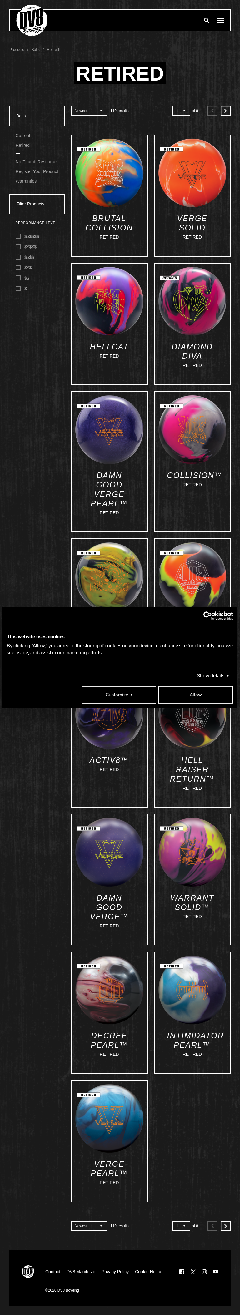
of (195, 111)
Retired (23, 145)
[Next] (226, 111)
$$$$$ (26, 247)
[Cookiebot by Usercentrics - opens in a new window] (205, 615)
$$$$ (25, 257)
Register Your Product (37, 171)
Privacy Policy (115, 1271)
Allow (196, 694)
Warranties (26, 181)
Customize (117, 694)
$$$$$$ (27, 236)
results (119, 111)
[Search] (206, 20)
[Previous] (213, 111)
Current (23, 135)
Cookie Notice (148, 1271)
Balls (21, 115)
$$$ (24, 267)
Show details (210, 675)
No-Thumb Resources (37, 161)
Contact (52, 1271)
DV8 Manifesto (81, 1271)
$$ (22, 278)
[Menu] (221, 20)
